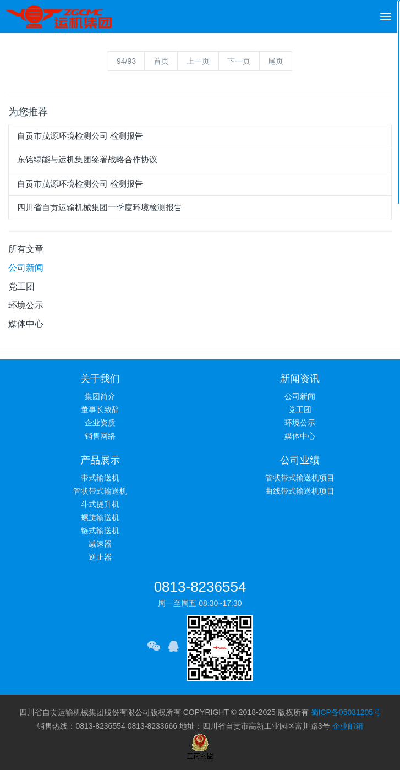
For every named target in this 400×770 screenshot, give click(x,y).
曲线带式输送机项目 (300, 491)
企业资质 (100, 422)
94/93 (126, 61)
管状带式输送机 (100, 491)
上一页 (198, 61)
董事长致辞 (100, 409)
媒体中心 (25, 324)
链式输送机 (100, 530)
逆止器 (100, 557)
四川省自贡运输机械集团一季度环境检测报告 (99, 207)
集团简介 (100, 396)
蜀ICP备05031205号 (346, 712)
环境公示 (25, 305)
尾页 (275, 61)
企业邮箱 (347, 726)
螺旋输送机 (100, 517)
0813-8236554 (200, 586)
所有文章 (25, 249)
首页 (161, 61)
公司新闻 (25, 267)
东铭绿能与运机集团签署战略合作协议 (87, 159)
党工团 (21, 286)
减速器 (100, 543)
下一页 (238, 61)
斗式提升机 (100, 504)
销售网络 (100, 436)
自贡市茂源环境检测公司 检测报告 (80, 135)
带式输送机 (100, 477)
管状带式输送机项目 (300, 477)
